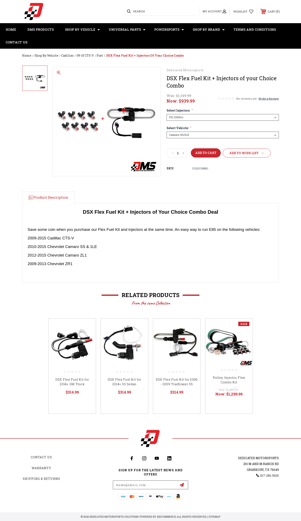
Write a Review (268, 98)
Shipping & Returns (41, 479)
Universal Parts (127, 29)
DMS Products (40, 29)
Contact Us (16, 42)
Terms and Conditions (254, 29)
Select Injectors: (180, 110)
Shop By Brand (209, 29)
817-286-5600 (269, 476)
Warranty (41, 468)
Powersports (169, 29)
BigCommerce (166, 516)
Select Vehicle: (179, 128)
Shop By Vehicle (82, 29)
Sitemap (214, 516)
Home (11, 29)
